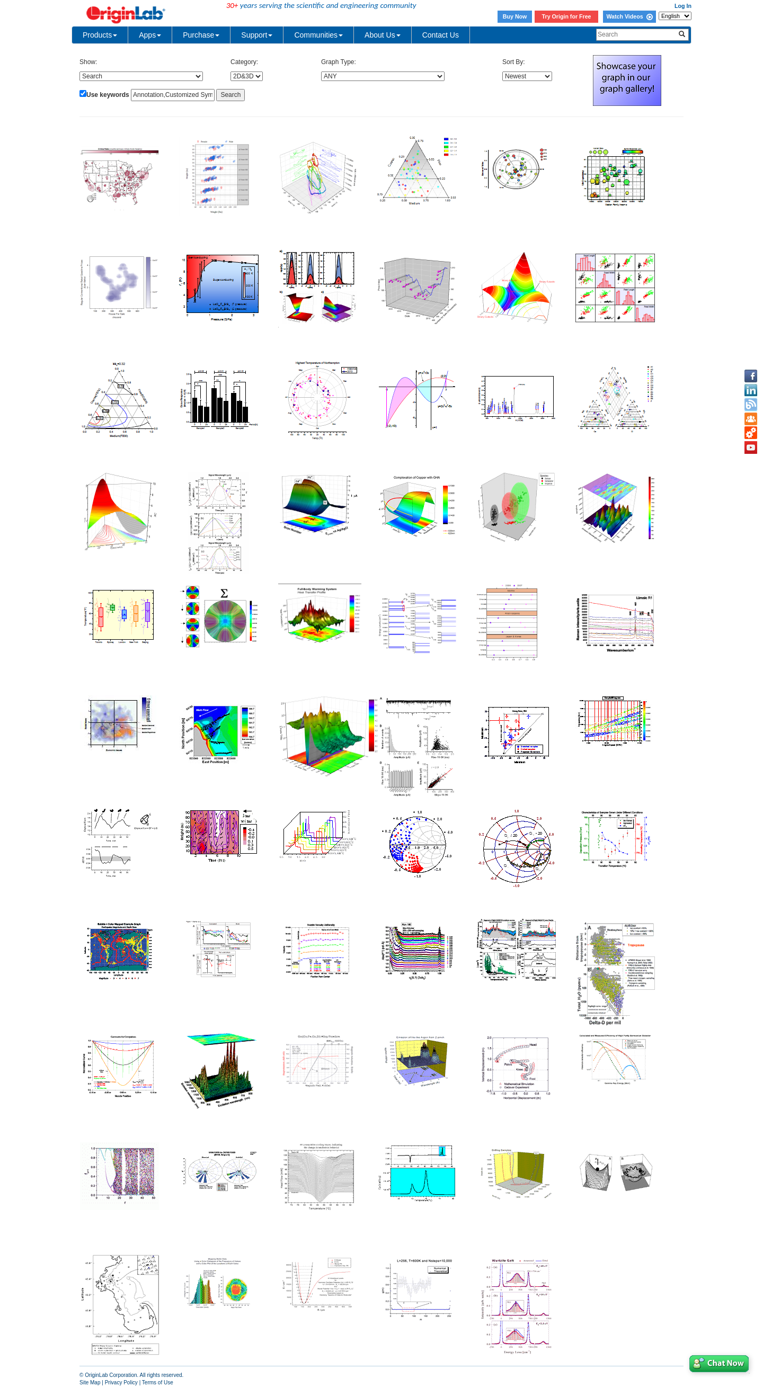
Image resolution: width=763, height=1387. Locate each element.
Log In (683, 6)
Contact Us (440, 35)
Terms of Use (157, 1382)
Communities (318, 35)
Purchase (201, 35)
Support (256, 35)
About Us (383, 35)
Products (100, 35)
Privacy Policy (121, 1382)
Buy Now (515, 16)
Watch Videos (629, 16)
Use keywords (107, 95)
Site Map (89, 1382)
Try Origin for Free (566, 16)
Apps (150, 35)
